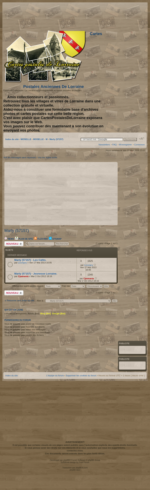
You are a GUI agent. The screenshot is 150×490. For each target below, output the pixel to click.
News (9, 239)
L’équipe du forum (55, 375)
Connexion (139, 144)
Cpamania (23, 276)
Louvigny (22, 262)
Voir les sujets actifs (47, 157)
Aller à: (40, 300)
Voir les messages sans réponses (19, 157)
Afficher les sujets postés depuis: (36, 286)
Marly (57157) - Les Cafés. (30, 259)
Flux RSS (41, 239)
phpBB (66, 460)
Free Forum (84, 462)
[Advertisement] (97, 15)
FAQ (114, 144)
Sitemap (55, 239)
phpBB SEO (75, 470)
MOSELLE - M (40, 139)
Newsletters (104, 144)
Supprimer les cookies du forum (81, 375)
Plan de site (24, 239)
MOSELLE (26, 139)
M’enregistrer (125, 144)
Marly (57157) (56, 139)
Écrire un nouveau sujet (13, 243)
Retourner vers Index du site (20, 300)
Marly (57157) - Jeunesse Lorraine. (35, 273)
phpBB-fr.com (82, 468)
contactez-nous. (75, 450)
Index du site (12, 139)
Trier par (73, 286)
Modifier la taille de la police (142, 138)
